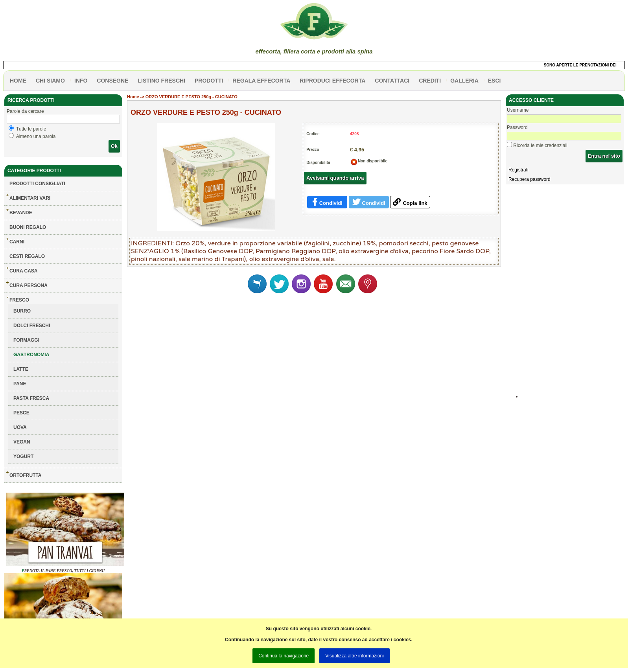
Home (133, 96)
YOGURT (23, 456)
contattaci (392, 80)
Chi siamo (50, 80)
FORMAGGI (26, 340)
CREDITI (430, 80)
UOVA (20, 427)
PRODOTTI (209, 80)
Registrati (518, 170)
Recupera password (529, 179)
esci (494, 80)
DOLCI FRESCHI (31, 325)
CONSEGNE (112, 80)
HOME (18, 80)
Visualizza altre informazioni (354, 656)
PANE (19, 383)
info (80, 80)
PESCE (21, 413)
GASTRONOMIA (31, 354)
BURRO (22, 311)
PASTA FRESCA (31, 398)
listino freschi (161, 80)
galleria (464, 80)
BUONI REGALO (27, 227)
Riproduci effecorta (332, 80)
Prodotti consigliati (37, 183)
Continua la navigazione (283, 656)
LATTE (20, 369)
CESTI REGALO (27, 256)
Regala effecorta (261, 80)
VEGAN (21, 442)
